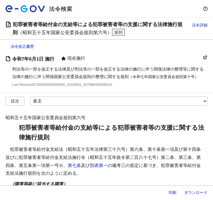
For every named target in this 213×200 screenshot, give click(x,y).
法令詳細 (199, 25)
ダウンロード (195, 192)
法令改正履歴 (22, 46)
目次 (15, 101)
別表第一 (99, 165)
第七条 (74, 165)
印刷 (172, 192)
